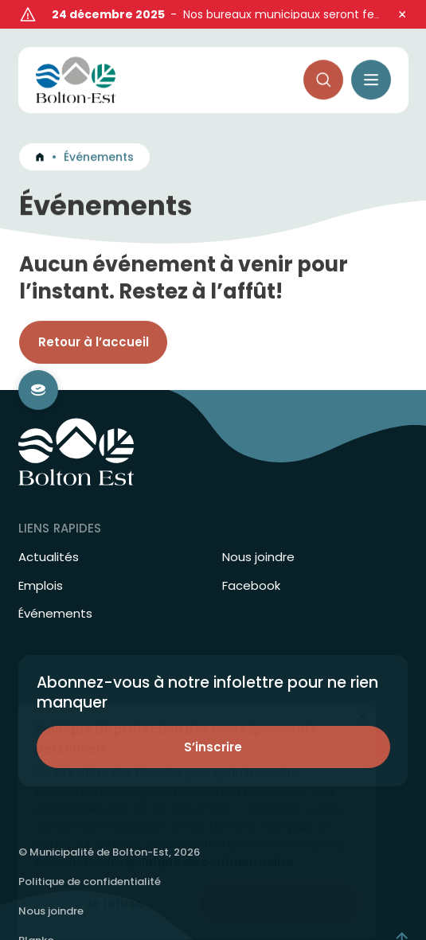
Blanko (36, 915)
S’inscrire (213, 722)
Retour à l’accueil (93, 322)
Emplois (40, 561)
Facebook (251, 561)
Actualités (48, 532)
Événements (55, 589)
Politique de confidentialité (89, 856)
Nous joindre (258, 532)
